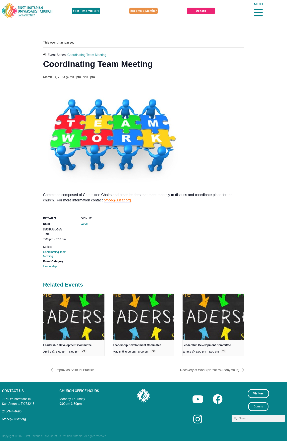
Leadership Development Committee (67, 345)
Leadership (50, 266)
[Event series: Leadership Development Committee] (83, 351)
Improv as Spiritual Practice (74, 370)
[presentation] (73, 317)
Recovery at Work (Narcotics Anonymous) (210, 370)
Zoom (84, 223)
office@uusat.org (117, 200)
